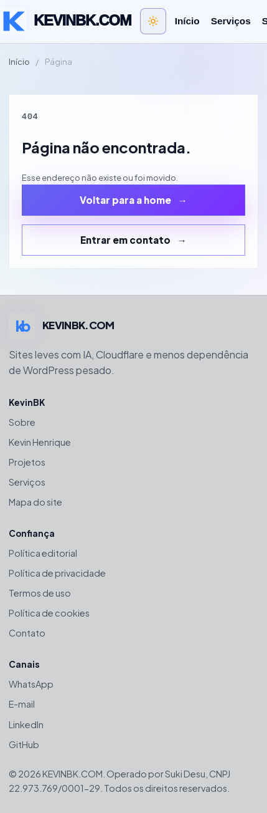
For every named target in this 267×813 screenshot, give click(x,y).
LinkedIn (26, 724)
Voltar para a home (125, 200)
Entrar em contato (125, 240)
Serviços (231, 21)
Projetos (27, 462)
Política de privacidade (57, 573)
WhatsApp (31, 684)
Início (187, 21)
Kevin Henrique (40, 442)
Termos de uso (40, 593)
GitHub (24, 744)
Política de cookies (49, 612)
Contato (27, 632)
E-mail (22, 704)
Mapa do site (35, 502)
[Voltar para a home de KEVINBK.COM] (65, 21)
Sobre (22, 422)
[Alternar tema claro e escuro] (153, 21)
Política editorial (43, 553)
